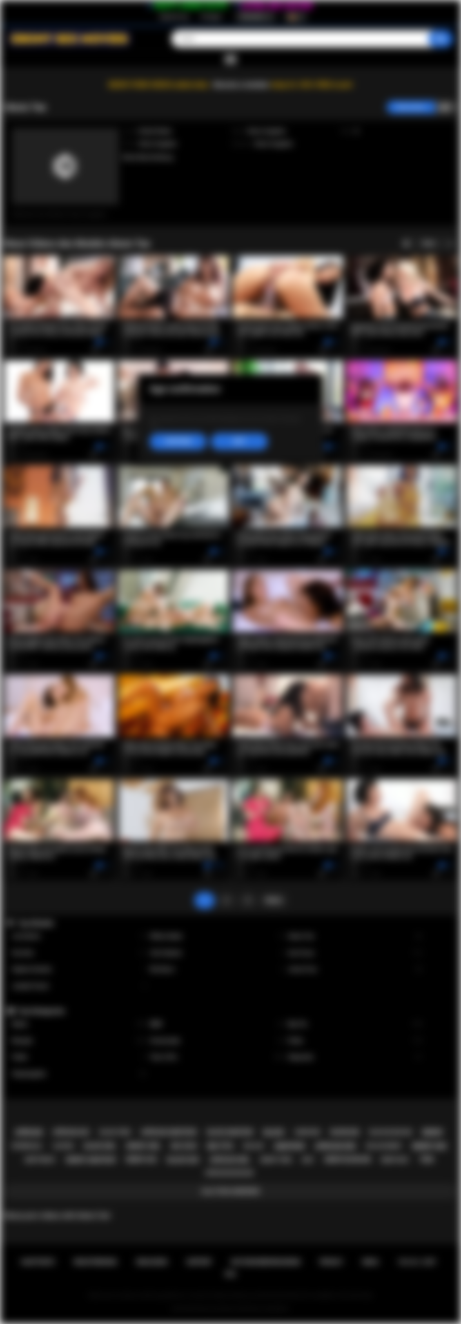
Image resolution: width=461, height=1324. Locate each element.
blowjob (345, 1132)
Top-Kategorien (41, 1011)
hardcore (307, 1132)
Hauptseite (37, 1262)
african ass (71, 1132)
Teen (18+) (217, 1057)
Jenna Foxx (355, 969)
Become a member (241, 85)
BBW (217, 1024)
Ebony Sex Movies (216, 1309)
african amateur (168, 1132)
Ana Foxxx (355, 953)
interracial (26, 1146)
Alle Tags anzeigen (230, 1191)
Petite (355, 1040)
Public (79, 1057)
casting (63, 1146)
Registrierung (173, 17)
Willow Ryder (217, 936)
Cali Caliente (217, 953)
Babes (79, 1024)
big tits (220, 1146)
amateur (289, 1146)
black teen (115, 1132)
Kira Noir (79, 953)
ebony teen (276, 1160)
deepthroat (40, 1160)
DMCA (370, 1262)
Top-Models (36, 923)
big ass (254, 1146)
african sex (335, 1146)
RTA (230, 1274)
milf (308, 1160)
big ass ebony (384, 1146)
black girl (100, 1146)
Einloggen (211, 17)
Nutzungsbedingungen (265, 1262)
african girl (229, 1160)
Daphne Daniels (79, 969)
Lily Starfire (79, 936)
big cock (184, 1146)
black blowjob (390, 1132)
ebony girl (143, 1146)
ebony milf (395, 1160)
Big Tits (355, 1024)
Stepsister (355, 1057)
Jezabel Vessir (79, 986)
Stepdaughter (79, 1073)
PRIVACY (331, 1262)
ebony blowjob (348, 1159)
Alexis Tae (355, 936)
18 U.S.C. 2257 (417, 1262)
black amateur (230, 1132)
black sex (183, 1160)
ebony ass (141, 1159)
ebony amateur (91, 1160)
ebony (432, 1132)
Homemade (217, 1040)
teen (426, 1159)
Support (199, 1262)
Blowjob (79, 1040)
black (273, 1132)
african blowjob (229, 1173)
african (28, 1132)
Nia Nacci (217, 969)
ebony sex (429, 1146)
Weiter (273, 900)
